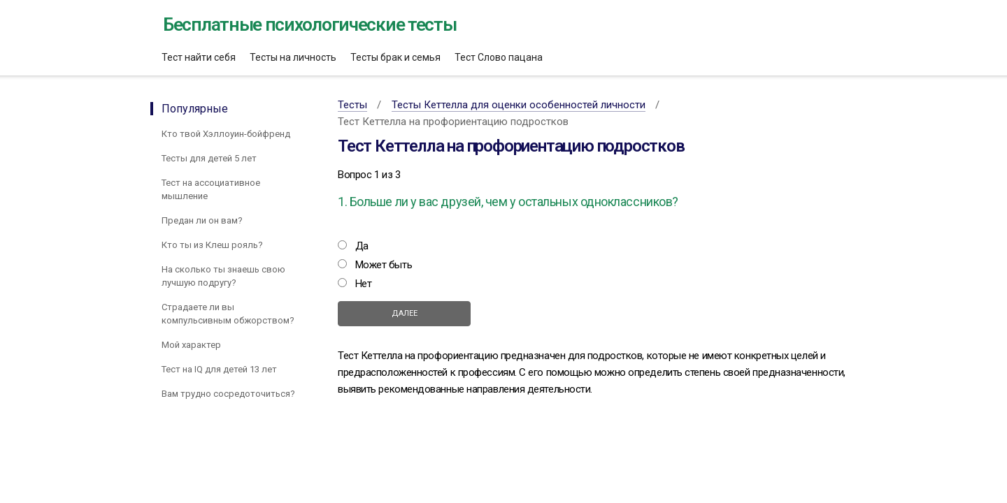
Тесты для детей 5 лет (209, 158)
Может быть (384, 264)
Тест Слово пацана (499, 57)
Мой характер (191, 345)
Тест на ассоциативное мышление (211, 189)
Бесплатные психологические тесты (309, 24)
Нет (363, 283)
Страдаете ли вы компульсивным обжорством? (228, 314)
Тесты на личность (293, 57)
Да (362, 246)
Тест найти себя (199, 57)
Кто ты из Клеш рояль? (212, 245)
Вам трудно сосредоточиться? (228, 393)
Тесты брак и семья (395, 57)
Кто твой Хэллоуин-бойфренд (226, 134)
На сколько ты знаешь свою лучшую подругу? (223, 276)
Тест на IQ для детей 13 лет (219, 369)
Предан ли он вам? (202, 220)
